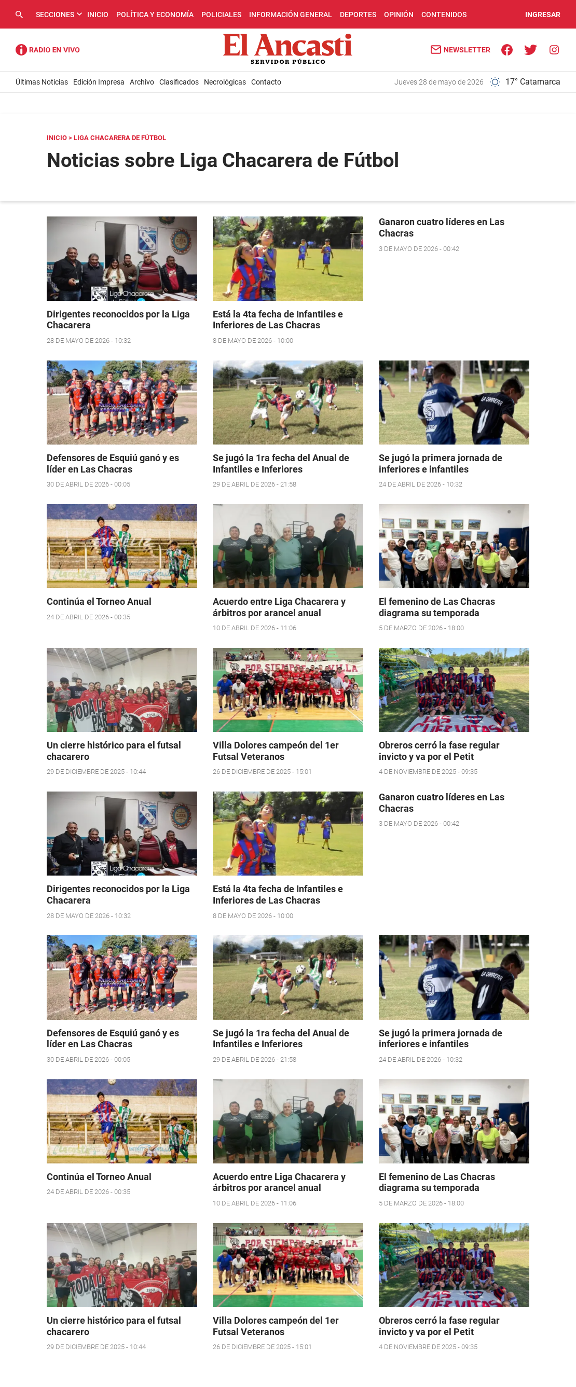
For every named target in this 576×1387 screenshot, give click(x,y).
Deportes (358, 14)
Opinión (399, 14)
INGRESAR (542, 14)
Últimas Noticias (42, 82)
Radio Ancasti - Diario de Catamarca (48, 50)
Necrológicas (225, 82)
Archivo (142, 82)
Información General (290, 14)
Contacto (266, 82)
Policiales (221, 14)
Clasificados (179, 82)
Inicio (97, 14)
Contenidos (444, 14)
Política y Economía (155, 14)
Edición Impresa (99, 82)
